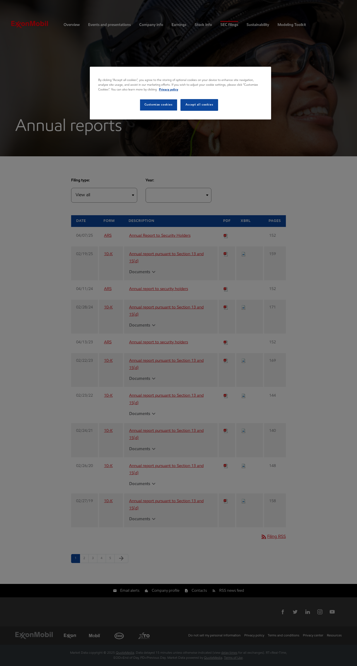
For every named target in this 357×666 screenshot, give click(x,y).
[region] (180, 93)
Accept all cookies (199, 104)
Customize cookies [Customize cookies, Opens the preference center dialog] (158, 104)
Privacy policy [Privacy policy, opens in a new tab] (168, 89)
